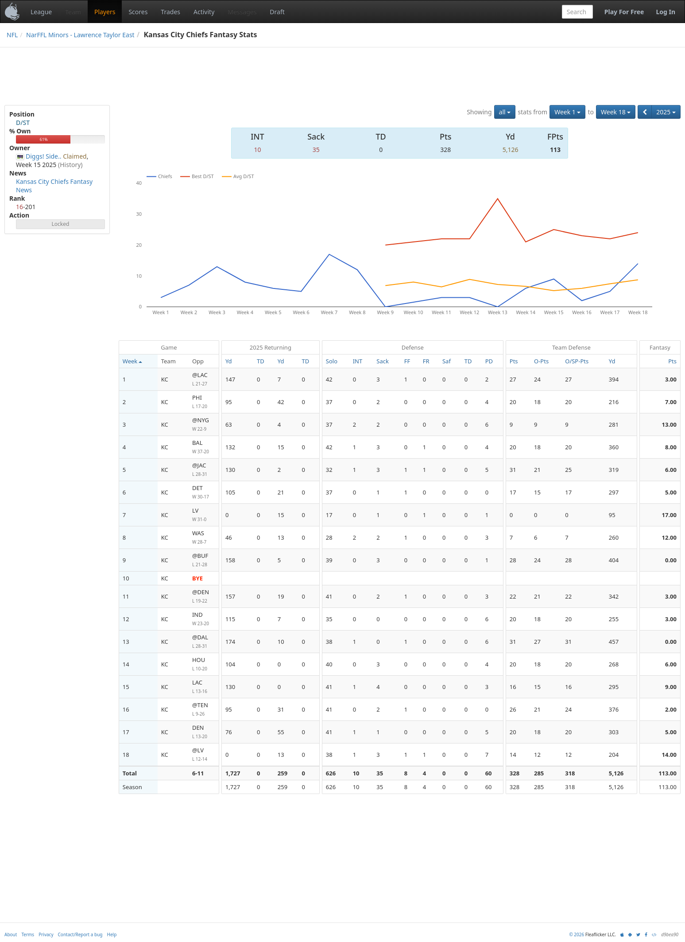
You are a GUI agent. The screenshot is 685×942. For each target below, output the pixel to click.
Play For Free (624, 12)
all (505, 112)
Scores (137, 12)
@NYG (203, 424)
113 (555, 149)
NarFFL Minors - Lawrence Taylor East (80, 35)
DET (203, 492)
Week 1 (567, 112)
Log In (665, 12)
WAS (203, 537)
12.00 (669, 537)
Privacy (46, 934)
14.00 (669, 755)
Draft (277, 12)
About (10, 934)
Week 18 (616, 112)
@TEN (203, 709)
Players (104, 12)
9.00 (671, 687)
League (41, 12)
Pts (672, 361)
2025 (666, 112)
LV (203, 515)
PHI (203, 402)
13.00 (669, 424)
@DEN (203, 596)
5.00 (671, 492)
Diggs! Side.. (43, 156)
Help (112, 934)
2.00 (671, 709)
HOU (203, 664)
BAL (203, 447)
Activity (204, 12)
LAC (203, 687)
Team (73, 12)
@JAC (203, 470)
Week (132, 361)
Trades (170, 12)
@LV (203, 754)
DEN (203, 732)
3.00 (671, 379)
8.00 (671, 447)
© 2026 (576, 934)
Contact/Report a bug (80, 934)
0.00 (671, 560)
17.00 (669, 515)
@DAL (203, 641)
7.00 (671, 402)
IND (203, 619)
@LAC (203, 379)
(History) (70, 164)
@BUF (203, 560)
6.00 (671, 470)
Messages (242, 12)
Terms (27, 934)
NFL (12, 35)
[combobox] (577, 12)
